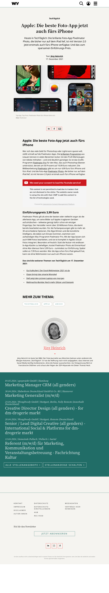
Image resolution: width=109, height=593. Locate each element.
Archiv (59, 304)
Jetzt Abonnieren (54, 533)
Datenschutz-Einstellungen (42, 508)
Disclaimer (20, 510)
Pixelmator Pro (39, 162)
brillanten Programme (71, 154)
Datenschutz (41, 503)
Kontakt (18, 503)
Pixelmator (42, 168)
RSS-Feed (38, 516)
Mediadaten (71, 503)
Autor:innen (20, 514)
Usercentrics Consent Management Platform (58, 204)
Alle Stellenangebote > (23, 464)
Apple (47, 304)
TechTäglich (31, 304)
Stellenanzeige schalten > (65, 464)
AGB (36, 512)
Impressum (19, 507)
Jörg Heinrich (57, 56)
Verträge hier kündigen (72, 508)
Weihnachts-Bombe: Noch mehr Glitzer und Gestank (50, 282)
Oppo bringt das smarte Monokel (41, 274)
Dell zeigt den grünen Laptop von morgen (45, 278)
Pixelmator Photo (56, 171)
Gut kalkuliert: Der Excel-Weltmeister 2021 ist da (48, 270)
